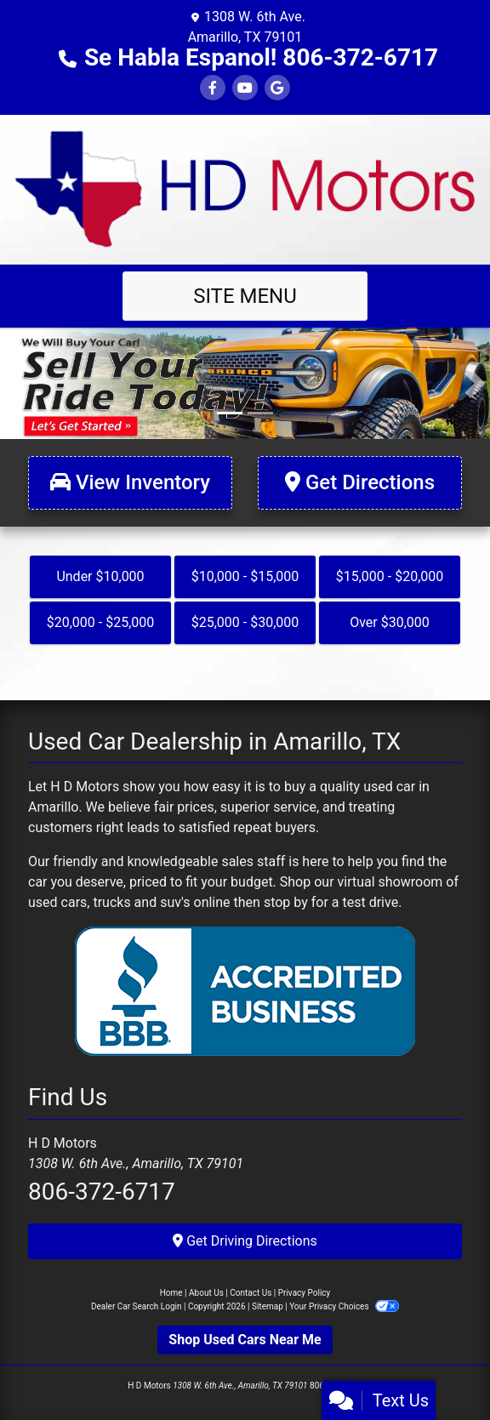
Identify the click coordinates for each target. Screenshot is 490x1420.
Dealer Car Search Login (136, 1306)
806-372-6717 (101, 1192)
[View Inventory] (130, 483)
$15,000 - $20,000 (390, 576)
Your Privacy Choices (344, 1306)
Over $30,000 (390, 622)
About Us (206, 1292)
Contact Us (250, 1292)
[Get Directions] (360, 483)
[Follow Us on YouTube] (245, 88)
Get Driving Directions (245, 1241)
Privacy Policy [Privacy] (304, 1292)
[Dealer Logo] (245, 188)
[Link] (245, 382)
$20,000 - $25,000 (101, 622)
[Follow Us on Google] (277, 88)
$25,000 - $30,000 (245, 622)
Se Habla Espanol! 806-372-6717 (261, 57)
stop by (286, 902)
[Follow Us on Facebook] (212, 88)
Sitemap (267, 1306)
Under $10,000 (100, 576)
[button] (15, 383)
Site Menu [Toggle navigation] (245, 296)
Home (171, 1292)
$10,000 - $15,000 (245, 576)
